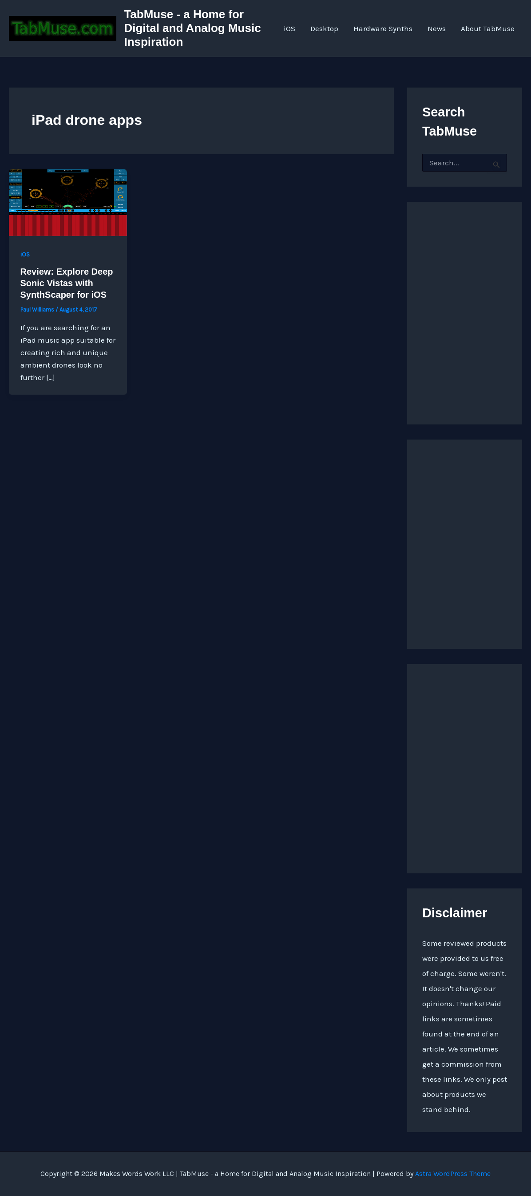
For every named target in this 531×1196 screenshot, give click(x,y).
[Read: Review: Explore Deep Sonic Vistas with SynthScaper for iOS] (68, 201)
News (437, 28)
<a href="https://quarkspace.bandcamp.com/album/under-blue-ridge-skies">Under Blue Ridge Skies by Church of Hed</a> (464, 542)
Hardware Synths (382, 28)
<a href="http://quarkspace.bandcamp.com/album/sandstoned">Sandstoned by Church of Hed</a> (464, 304)
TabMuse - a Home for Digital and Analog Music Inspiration (192, 28)
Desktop (324, 28)
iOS (289, 28)
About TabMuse (488, 28)
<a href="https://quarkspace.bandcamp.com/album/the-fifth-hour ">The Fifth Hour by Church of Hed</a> (464, 766)
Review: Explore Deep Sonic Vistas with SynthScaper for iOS (66, 283)
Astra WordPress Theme (453, 1173)
